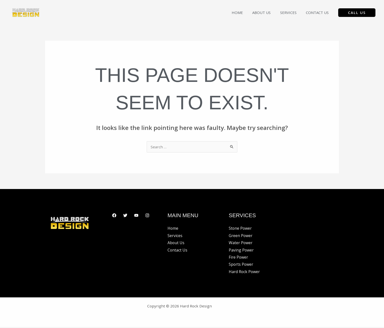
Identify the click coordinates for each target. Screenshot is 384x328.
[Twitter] (125, 216)
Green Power (241, 236)
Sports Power (241, 265)
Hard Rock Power (244, 272)
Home (244, 12)
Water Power (241, 243)
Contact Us (318, 12)
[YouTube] (136, 216)
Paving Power (241, 250)
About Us (266, 12)
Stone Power (240, 228)
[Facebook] (114, 216)
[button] (356, 12)
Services (291, 12)
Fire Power (238, 258)
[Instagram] (147, 216)
